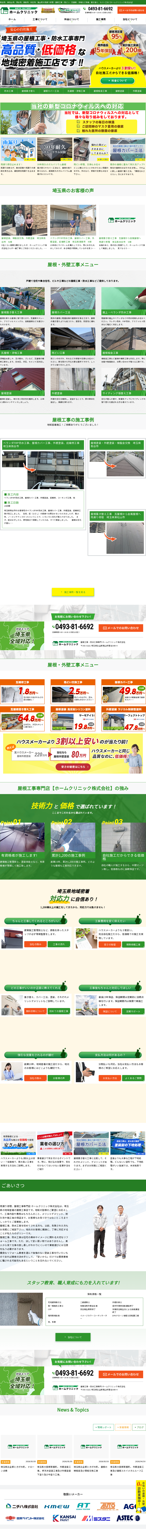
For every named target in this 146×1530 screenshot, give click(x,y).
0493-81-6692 (100, 9)
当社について (130, 19)
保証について (110, 1011)
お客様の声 (59, 1078)
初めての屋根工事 (58, 1011)
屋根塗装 (119, 90)
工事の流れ (59, 944)
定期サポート (133, 1011)
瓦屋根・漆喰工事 (76, 90)
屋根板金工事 (100, 90)
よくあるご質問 (133, 1078)
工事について (40, 19)
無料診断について (35, 1011)
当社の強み (35, 944)
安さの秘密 (110, 944)
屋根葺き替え (28, 90)
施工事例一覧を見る (75, 592)
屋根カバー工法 (51, 90)
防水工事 (8, 90)
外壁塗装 (137, 90)
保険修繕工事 (133, 944)
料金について (71, 19)
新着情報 (123, 1427)
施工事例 (101, 19)
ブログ (139, 1427)
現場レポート (103, 1427)
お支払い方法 (110, 1078)
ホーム (12, 19)
